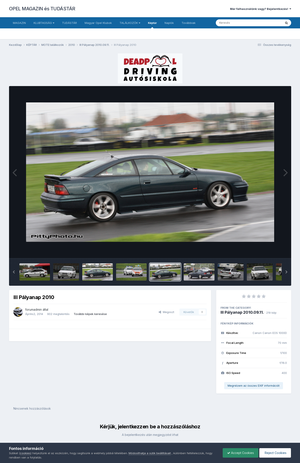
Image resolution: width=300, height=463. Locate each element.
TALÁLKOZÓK (130, 23)
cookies (25, 453)
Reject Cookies (275, 453)
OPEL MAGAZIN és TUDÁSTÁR (42, 8)
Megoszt (166, 312)
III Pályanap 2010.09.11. (242, 312)
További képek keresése (90, 314)
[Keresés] (237, 22)
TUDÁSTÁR (69, 23)
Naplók (169, 23)
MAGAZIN (19, 23)
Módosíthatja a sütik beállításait (150, 453)
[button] (14, 272)
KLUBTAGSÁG (44, 23)
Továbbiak (189, 23)
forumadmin (33, 309)
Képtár (152, 24)
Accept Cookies (240, 453)
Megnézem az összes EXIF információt (254, 385)
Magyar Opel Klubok (98, 23)
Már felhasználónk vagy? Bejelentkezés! (260, 9)
